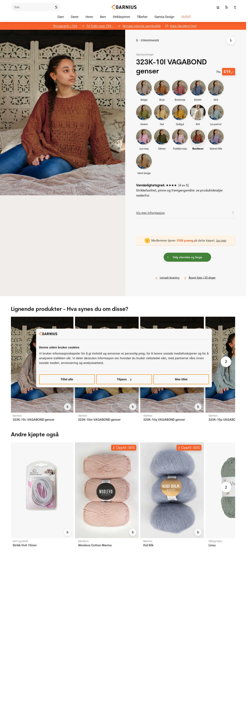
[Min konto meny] (218, 7)
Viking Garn (215, 541)
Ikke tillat (181, 379)
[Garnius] (124, 7)
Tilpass (124, 379)
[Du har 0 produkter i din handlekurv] (235, 7)
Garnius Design (144, 54)
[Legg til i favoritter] (231, 40)
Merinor (148, 541)
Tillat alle (67, 379)
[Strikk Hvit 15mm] (41, 490)
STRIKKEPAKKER (150, 40)
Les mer (221, 240)
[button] (65, 112)
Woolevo (83, 541)
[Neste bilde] (226, 361)
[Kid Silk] (172, 490)
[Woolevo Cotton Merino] (107, 490)
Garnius (17, 415)
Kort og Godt (20, 541)
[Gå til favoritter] (226, 7)
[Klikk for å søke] (56, 7)
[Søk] (36, 7)
